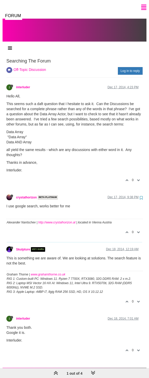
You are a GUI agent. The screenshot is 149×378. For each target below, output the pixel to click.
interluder (23, 82)
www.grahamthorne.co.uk (48, 269)
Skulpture (23, 244)
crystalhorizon (26, 192)
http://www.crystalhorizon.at (57, 217)
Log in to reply (130, 66)
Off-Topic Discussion (30, 64)
